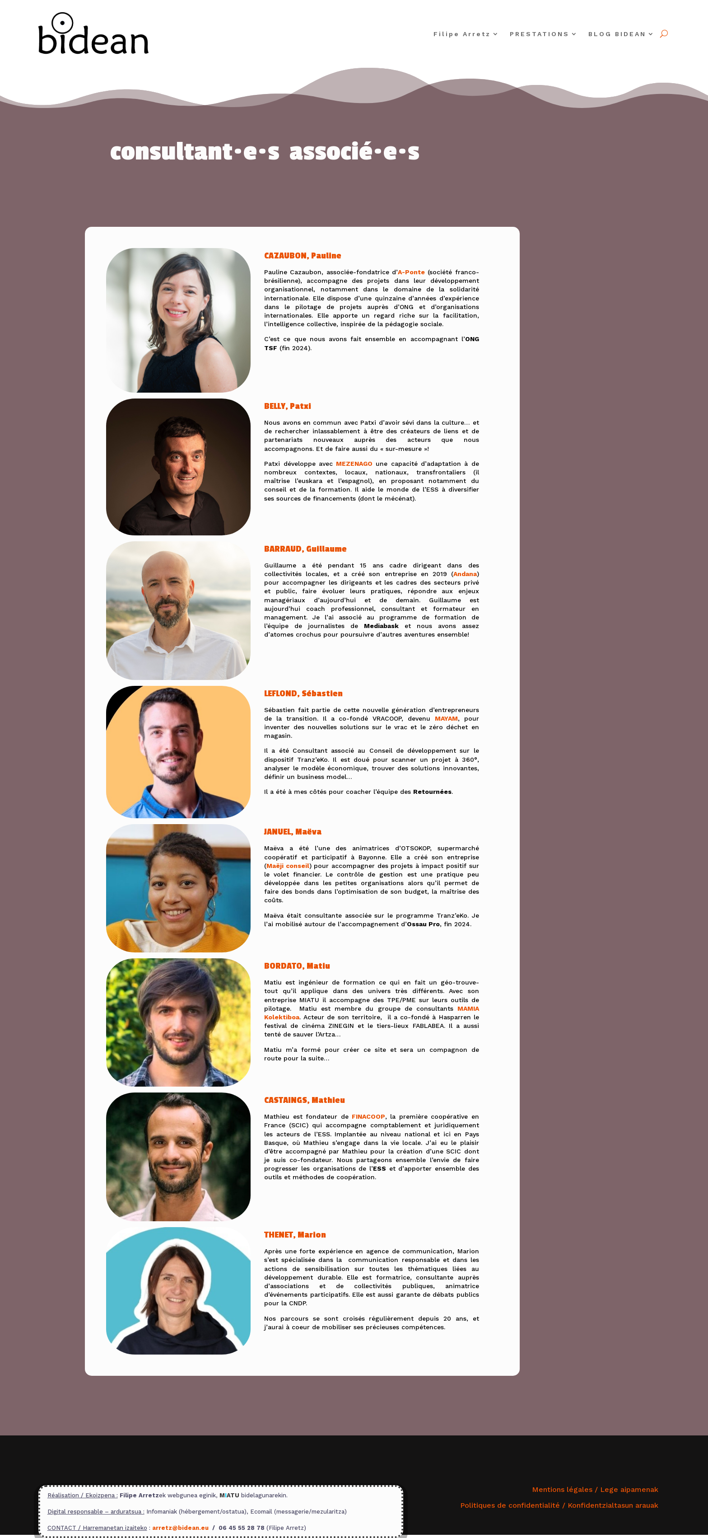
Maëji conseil (287, 865)
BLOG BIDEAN (617, 34)
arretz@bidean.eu (180, 1527)
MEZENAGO (354, 463)
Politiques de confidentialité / (559, 1505)
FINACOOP (368, 1116)
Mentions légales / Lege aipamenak (595, 1489)
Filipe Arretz (462, 34)
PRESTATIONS (539, 34)
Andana (465, 573)
